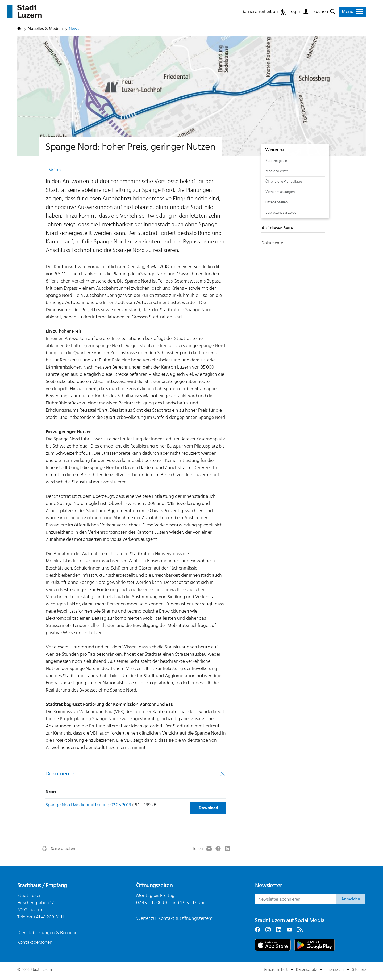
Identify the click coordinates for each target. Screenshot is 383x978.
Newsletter (268, 885)
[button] (58, 848)
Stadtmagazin (276, 161)
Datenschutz (306, 970)
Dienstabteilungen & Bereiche (47, 932)
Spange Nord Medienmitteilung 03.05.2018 (88, 805)
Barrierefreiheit (275, 970)
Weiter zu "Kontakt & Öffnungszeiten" (174, 918)
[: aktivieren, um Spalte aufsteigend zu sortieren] (206, 791)
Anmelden (350, 899)
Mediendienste (277, 171)
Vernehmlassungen (280, 192)
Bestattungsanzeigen (281, 212)
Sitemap (359, 970)
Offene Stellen (276, 202)
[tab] (135, 773)
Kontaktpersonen (34, 942)
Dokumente (59, 774)
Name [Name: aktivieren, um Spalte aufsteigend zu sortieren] (51, 791)
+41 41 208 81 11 (48, 917)
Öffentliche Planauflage (283, 181)
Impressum (335, 970)
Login (294, 11)
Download (208, 808)
